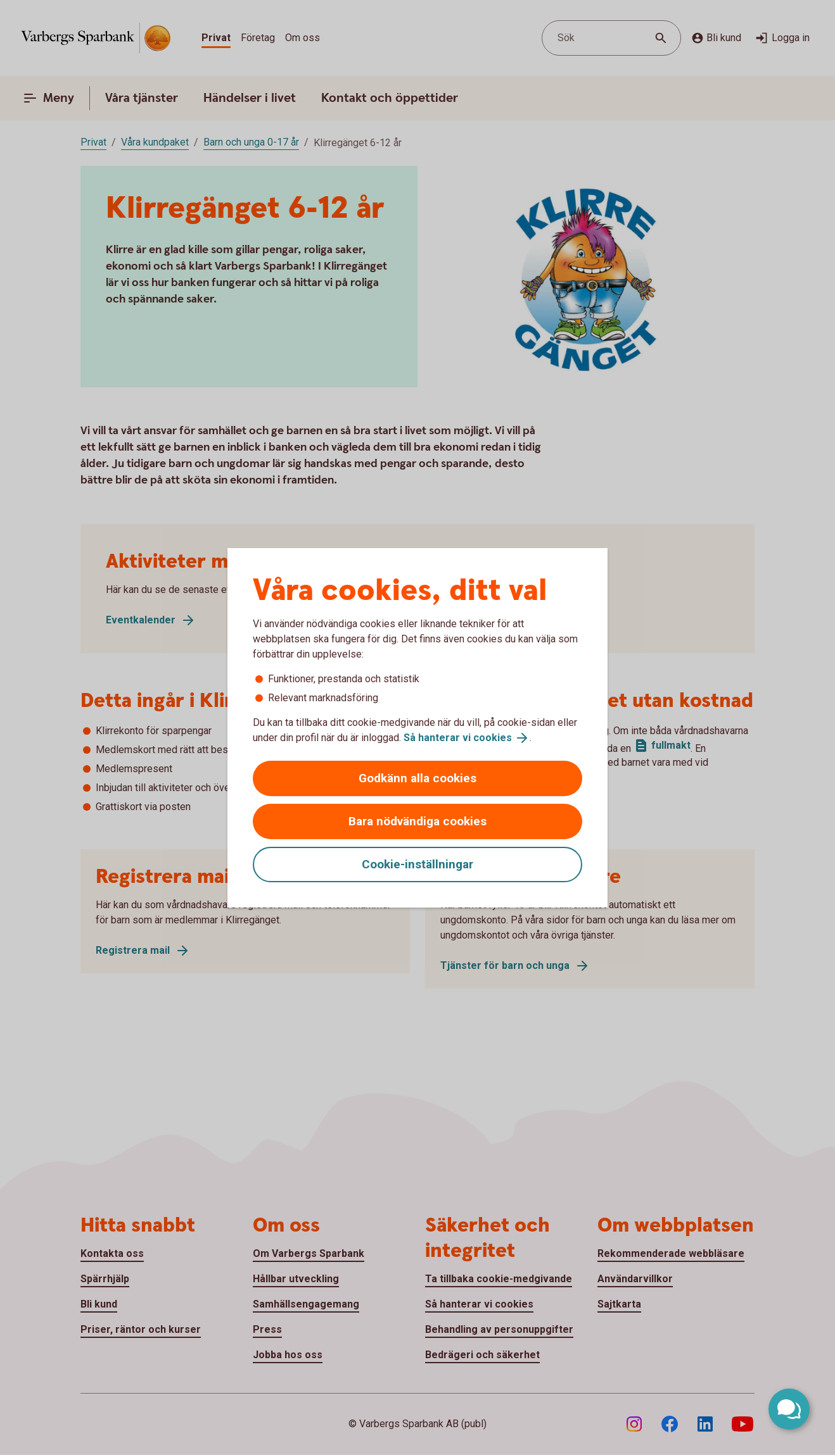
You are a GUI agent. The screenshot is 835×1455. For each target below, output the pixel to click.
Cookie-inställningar (417, 864)
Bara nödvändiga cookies (417, 821)
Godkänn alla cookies (417, 778)
